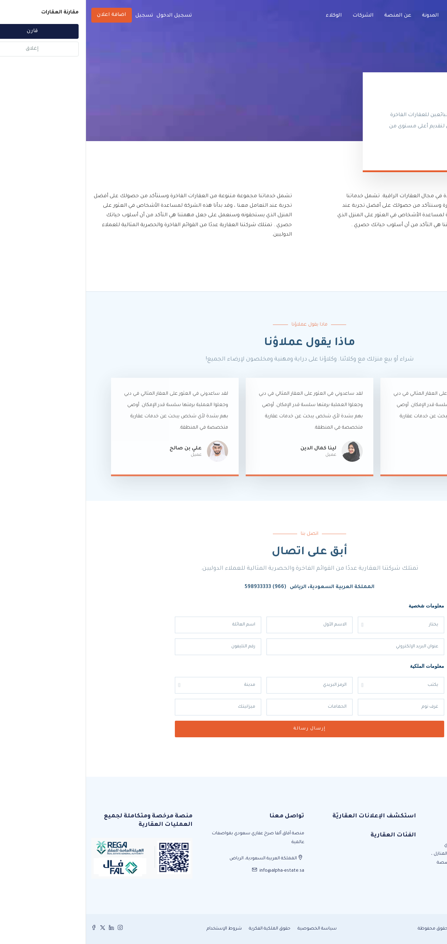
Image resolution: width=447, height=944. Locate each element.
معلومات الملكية (341, 666)
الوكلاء (248, 16)
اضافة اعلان (25, 15)
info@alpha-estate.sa (195, 871)
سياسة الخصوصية (231, 928)
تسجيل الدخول (88, 16)
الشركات (277, 16)
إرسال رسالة (223, 728)
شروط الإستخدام (138, 928)
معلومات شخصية (340, 606)
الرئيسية (374, 16)
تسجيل (58, 16)
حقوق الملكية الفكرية (183, 928)
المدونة (344, 16)
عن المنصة (311, 16)
